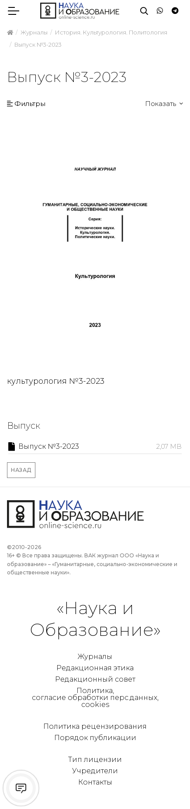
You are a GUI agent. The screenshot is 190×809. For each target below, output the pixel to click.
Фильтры (26, 103)
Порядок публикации (95, 738)
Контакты (95, 782)
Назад (21, 470)
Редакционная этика (95, 668)
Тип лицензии (95, 759)
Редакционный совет (95, 679)
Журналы (95, 656)
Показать (161, 103)
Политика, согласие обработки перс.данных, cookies (95, 697)
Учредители (95, 771)
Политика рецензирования (95, 726)
